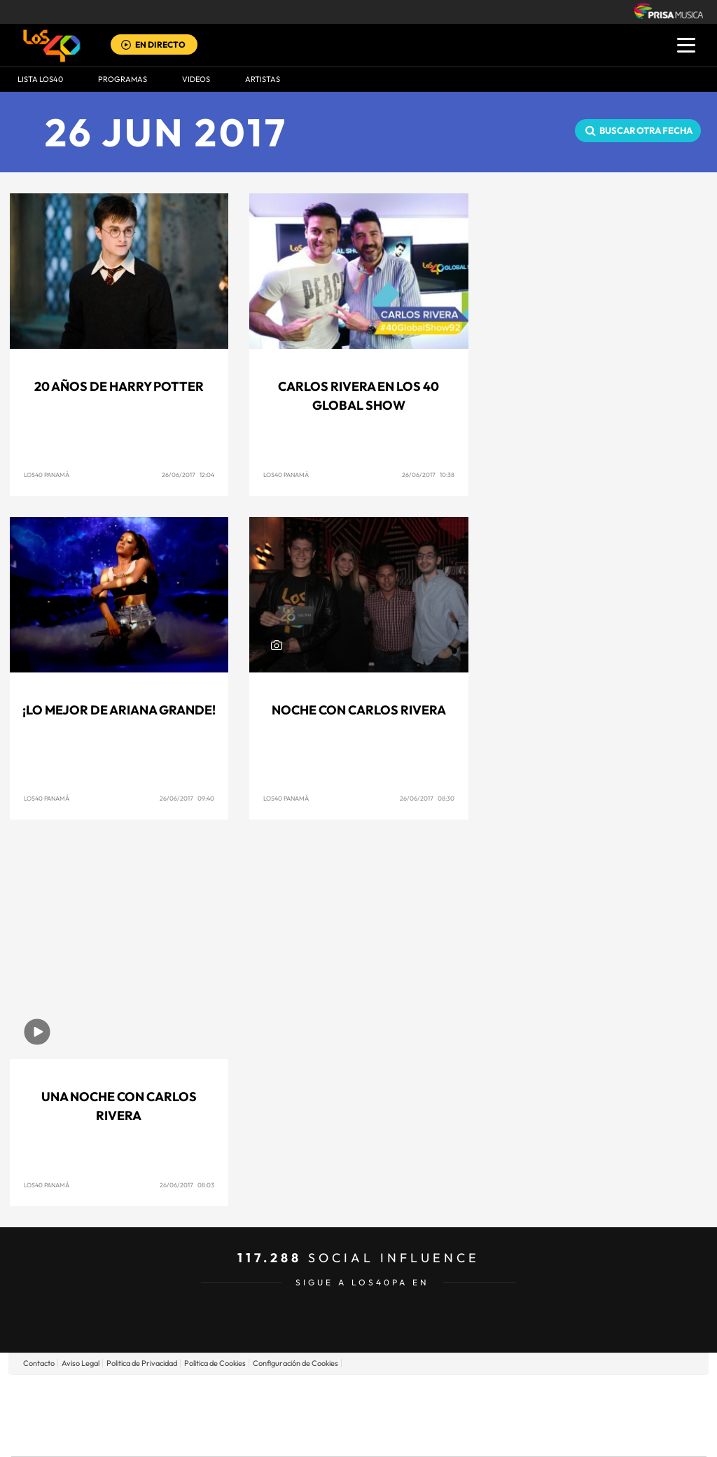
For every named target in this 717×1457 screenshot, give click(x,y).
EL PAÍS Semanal (493, 1415)
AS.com (510, 1394)
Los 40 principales (265, 1394)
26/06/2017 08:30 (427, 798)
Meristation (575, 1436)
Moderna (258, 1436)
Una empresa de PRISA (74, 1405)
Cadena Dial (441, 1415)
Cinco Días (388, 1415)
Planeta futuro (544, 1415)
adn (556, 1394)
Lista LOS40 (40, 79)
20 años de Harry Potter (119, 386)
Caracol (607, 1394)
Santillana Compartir (405, 1394)
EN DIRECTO (160, 44)
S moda (446, 1436)
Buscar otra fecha (645, 130)
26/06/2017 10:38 (428, 474)
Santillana (331, 1394)
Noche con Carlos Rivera (359, 710)
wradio (335, 1415)
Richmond (190, 1436)
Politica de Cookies (215, 1363)
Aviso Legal (80, 1363)
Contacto (39, 1363)
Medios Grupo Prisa (74, 1439)
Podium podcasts (328, 1436)
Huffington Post (217, 1415)
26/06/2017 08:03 (187, 1185)
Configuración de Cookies (295, 1363)
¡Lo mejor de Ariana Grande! (119, 710)
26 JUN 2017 (166, 132)
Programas (122, 79)
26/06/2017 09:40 (187, 798)
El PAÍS (198, 1394)
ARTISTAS (262, 79)
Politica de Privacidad (141, 1363)
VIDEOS (196, 79)
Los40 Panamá (46, 474)
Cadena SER (466, 1394)
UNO (295, 1415)
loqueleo (508, 1436)
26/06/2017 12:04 (188, 474)
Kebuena (595, 1415)
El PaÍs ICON (388, 1436)
